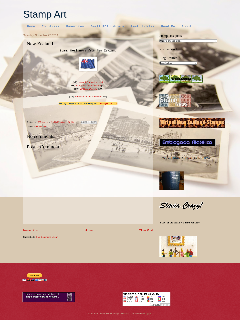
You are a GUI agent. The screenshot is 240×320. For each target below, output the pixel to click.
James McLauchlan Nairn (88, 85)
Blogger (147, 313)
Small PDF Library (107, 26)
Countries (51, 26)
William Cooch (88, 89)
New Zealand (40, 126)
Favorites (75, 26)
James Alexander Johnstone (88, 96)
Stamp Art (44, 14)
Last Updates (143, 26)
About (187, 26)
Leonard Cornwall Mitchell (90, 82)
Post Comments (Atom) (47, 237)
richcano (127, 313)
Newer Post (31, 230)
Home (31, 26)
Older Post (146, 230)
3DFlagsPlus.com (107, 103)
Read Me (168, 26)
